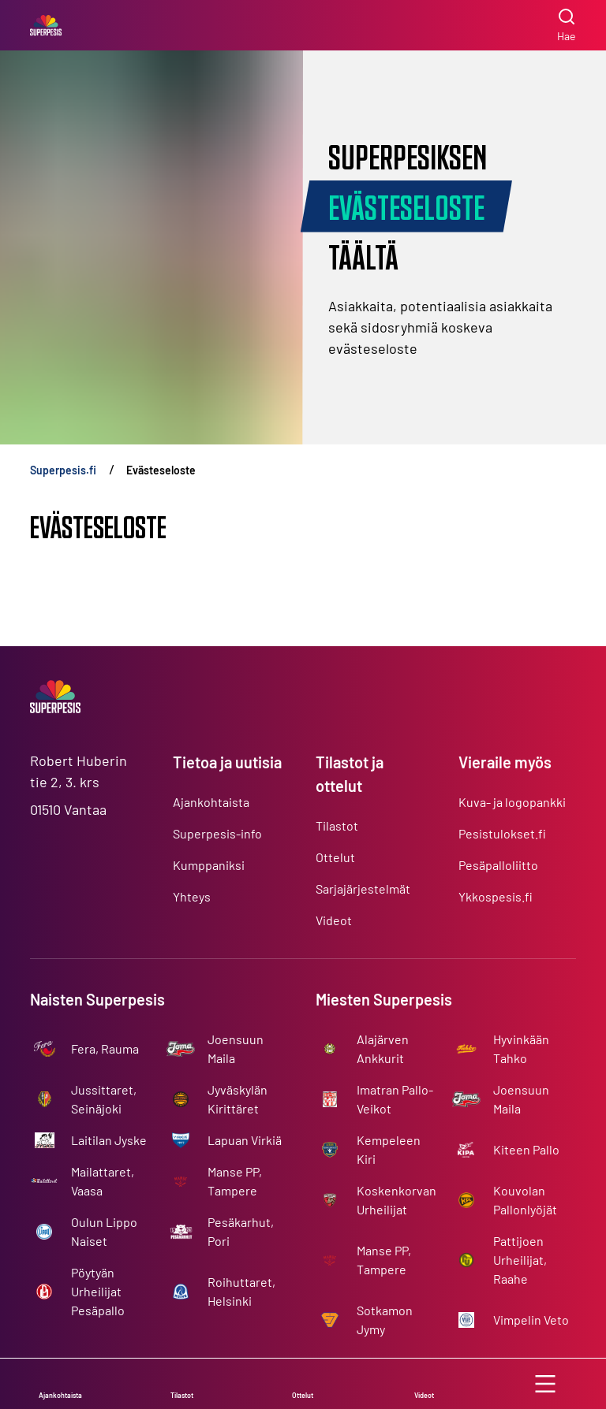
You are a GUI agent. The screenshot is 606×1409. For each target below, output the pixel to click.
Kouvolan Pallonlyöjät (525, 1200)
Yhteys (192, 896)
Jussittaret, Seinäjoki (104, 1099)
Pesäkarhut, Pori (241, 1231)
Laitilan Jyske (109, 1139)
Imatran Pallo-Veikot (395, 1099)
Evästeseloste (161, 470)
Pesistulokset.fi (502, 833)
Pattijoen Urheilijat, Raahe (520, 1259)
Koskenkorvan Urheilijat (396, 1200)
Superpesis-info (217, 833)
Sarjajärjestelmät (363, 888)
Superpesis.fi (63, 470)
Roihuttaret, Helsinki (241, 1291)
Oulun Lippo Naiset (104, 1231)
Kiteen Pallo (526, 1149)
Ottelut (335, 856)
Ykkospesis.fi (495, 896)
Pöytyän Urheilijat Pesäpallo (98, 1291)
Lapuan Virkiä (245, 1139)
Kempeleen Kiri (389, 1149)
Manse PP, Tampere (235, 1181)
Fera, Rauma (105, 1048)
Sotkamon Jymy (385, 1320)
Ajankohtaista (211, 801)
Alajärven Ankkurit (383, 1048)
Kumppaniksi (209, 864)
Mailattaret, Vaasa (102, 1181)
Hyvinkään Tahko (521, 1048)
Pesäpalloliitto (498, 864)
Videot (334, 920)
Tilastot (337, 825)
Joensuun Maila (236, 1048)
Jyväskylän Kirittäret (237, 1099)
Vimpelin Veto (531, 1319)
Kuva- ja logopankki (512, 801)
